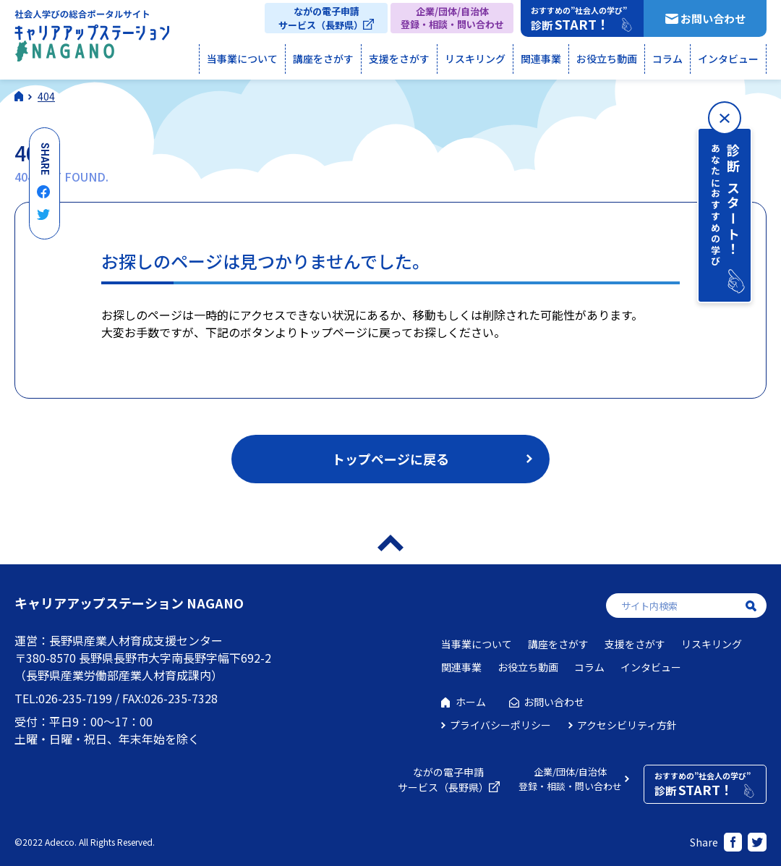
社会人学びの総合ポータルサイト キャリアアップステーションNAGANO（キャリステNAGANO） (91, 39)
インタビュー (728, 58)
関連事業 (541, 58)
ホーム (471, 702)
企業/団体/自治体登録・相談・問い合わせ (452, 17)
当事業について (242, 58)
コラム (667, 58)
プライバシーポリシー (500, 725)
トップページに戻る (390, 458)
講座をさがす (323, 58)
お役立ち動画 (606, 58)
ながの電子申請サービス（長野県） (320, 18)
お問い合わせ (713, 18)
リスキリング (475, 58)
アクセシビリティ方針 (627, 725)
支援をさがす (399, 58)
